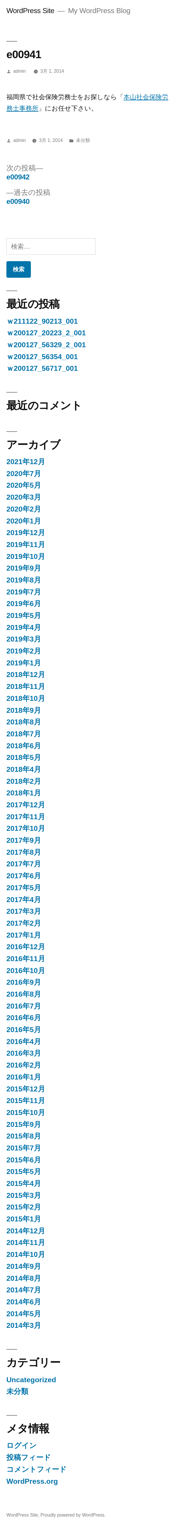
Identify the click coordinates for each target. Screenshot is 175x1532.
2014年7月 (23, 1290)
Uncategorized (31, 1380)
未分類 (83, 140)
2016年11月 (25, 959)
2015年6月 (23, 1160)
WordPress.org (32, 1481)
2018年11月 (25, 686)
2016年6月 (23, 1018)
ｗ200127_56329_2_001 (46, 345)
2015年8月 (23, 1136)
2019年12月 (25, 533)
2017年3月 (23, 911)
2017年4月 (23, 900)
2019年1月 (23, 663)
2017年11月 (25, 817)
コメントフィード (36, 1469)
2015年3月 (23, 1195)
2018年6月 (23, 746)
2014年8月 (23, 1278)
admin (19, 71)
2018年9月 (23, 710)
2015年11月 (25, 1101)
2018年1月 (23, 793)
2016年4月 (23, 1041)
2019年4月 (23, 627)
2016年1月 (23, 1077)
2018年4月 (23, 769)
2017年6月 (23, 876)
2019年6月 (23, 604)
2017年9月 (23, 840)
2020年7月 (23, 474)
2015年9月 (23, 1124)
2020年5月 (23, 485)
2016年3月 (23, 1053)
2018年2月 (23, 781)
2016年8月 (23, 994)
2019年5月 (23, 615)
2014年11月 (25, 1242)
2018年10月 (25, 698)
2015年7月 (23, 1148)
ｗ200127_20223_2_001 (46, 333)
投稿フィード (28, 1457)
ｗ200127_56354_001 (42, 357)
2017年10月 (25, 828)
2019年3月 (23, 639)
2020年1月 (23, 521)
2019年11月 (25, 544)
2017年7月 (23, 864)
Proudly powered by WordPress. (73, 1515)
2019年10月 (25, 556)
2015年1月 (23, 1219)
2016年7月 (23, 1006)
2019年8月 (23, 580)
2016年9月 (23, 982)
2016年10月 (25, 971)
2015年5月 (23, 1171)
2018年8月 (23, 722)
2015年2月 (23, 1207)
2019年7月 (23, 592)
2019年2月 (23, 651)
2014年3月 (23, 1325)
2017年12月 (25, 805)
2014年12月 (25, 1231)
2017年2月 (23, 923)
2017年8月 (23, 852)
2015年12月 (25, 1089)
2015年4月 (23, 1183)
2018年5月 (23, 757)
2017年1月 (23, 935)
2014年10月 (25, 1254)
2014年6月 (23, 1302)
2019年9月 (23, 568)
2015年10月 (25, 1112)
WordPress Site (30, 11)
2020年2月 (23, 509)
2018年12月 (25, 674)
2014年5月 (23, 1314)
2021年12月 (25, 462)
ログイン (21, 1445)
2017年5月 (23, 888)
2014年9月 (23, 1266)
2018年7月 (23, 734)
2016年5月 (23, 1030)
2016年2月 (23, 1065)
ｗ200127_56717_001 (42, 368)
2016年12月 (25, 947)
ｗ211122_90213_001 (42, 321)
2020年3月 (23, 497)
